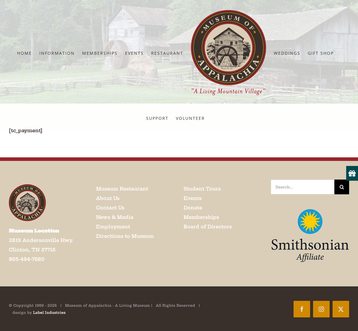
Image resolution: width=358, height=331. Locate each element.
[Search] (341, 187)
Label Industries (49, 312)
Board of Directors (208, 227)
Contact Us (110, 208)
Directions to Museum (125, 236)
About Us (107, 198)
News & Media (114, 217)
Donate (193, 208)
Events (193, 198)
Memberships (201, 217)
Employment (113, 227)
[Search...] (302, 187)
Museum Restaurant (122, 189)
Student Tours (202, 189)
